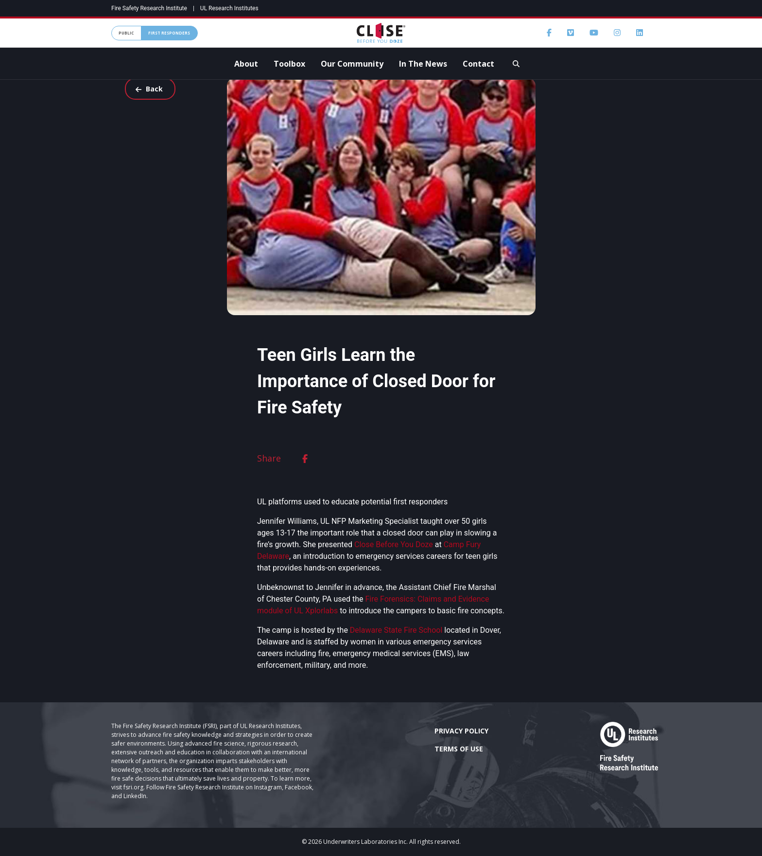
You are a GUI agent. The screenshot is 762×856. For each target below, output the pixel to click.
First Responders (169, 33)
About (246, 63)
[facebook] (305, 458)
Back (149, 88)
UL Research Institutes (229, 8)
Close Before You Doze (393, 544)
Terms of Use (458, 748)
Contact (478, 63)
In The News (423, 63)
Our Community (352, 63)
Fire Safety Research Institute (149, 8)
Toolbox (289, 63)
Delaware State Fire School (396, 630)
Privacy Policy (461, 730)
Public (126, 33)
